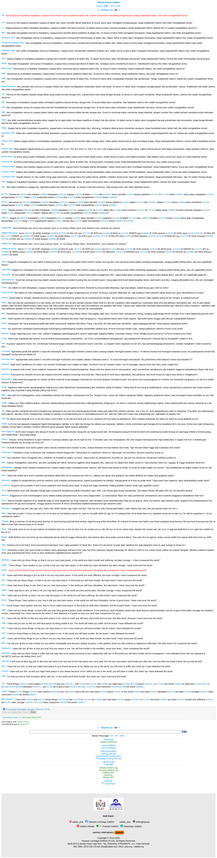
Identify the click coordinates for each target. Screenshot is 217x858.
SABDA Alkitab (85, 826)
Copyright (108, 764)
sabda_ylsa (76, 822)
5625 (4, 687)
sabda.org (139, 846)
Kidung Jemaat (108, 753)
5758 (62, 233)
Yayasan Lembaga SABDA (99, 822)
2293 (59, 197)
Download (108, 739)
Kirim (33, 712)
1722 (94, 194)
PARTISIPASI (107, 833)
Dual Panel (108, 784)
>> (119, 10)
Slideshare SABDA (131, 826)
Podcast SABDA (107, 826)
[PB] (118, 6)
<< (98, 10)
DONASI (119, 833)
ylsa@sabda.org (109, 846)
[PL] (113, 6)
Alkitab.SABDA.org (108, 768)
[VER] (99, 6)
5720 (159, 236)
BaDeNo (108, 775)
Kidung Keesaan (108, 751)
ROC (122, 736)
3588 (26, 236)
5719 (104, 236)
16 (111, 10)
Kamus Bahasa (108, 748)
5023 (23, 194)
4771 (77, 249)
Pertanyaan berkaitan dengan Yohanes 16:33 (27, 709)
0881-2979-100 (85, 846)
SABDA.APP (108, 772)
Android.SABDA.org (108, 770)
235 (33, 197)
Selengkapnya (141, 822)
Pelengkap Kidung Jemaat (108, 758)
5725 (199, 233)
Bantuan (108, 781)
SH (111, 736)
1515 (153, 194)
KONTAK (96, 833)
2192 (129, 194)
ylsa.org (128, 846)
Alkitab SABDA (23, 722)
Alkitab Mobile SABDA (108, 2)
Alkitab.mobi (108, 762)
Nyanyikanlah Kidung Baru (108, 756)
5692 (19, 687)
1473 (71, 197)
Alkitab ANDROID (108, 742)
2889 (179, 194)
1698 (107, 194)
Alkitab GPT (25, 724)
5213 (62, 194)
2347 (19, 197)
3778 (27, 249)
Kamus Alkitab (108, 745)
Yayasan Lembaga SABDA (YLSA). (98, 841)
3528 (98, 197)
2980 (43, 194)
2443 (78, 194)
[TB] (106, 6)
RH (116, 736)
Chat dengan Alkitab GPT (31, 717)
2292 (119, 252)
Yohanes (105, 10)
